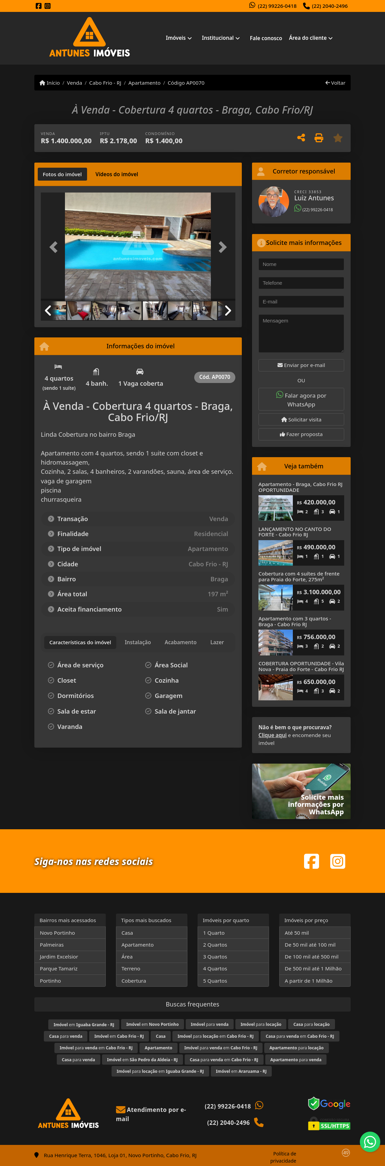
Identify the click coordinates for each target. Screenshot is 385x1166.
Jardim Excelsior (59, 956)
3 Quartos (215, 956)
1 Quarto (213, 932)
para (210, 1024)
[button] (55, 247)
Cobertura (133, 980)
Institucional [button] (218, 37)
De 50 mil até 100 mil (310, 944)
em (84, 1025)
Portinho (50, 980)
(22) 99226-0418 (277, 5)
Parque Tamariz (59, 968)
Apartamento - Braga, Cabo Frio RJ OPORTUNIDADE (300, 487)
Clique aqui (272, 735)
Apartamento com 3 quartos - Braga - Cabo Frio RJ (294, 621)
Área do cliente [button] (308, 37)
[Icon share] (38, 6)
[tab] (62, 174)
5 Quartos (215, 980)
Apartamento (144, 82)
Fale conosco (266, 38)
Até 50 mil (297, 932)
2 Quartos (215, 944)
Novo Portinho (57, 932)
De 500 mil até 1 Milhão (313, 968)
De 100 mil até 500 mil (311, 956)
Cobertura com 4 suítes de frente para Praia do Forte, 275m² (299, 576)
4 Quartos (215, 968)
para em (216, 1036)
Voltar (335, 82)
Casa (127, 932)
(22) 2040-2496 (330, 5)
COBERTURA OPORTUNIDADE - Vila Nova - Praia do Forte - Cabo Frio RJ (301, 666)
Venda (74, 82)
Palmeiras (52, 944)
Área (127, 956)
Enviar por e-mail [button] (301, 365)
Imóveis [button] (176, 37)
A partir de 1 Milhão (309, 980)
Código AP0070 (186, 82)
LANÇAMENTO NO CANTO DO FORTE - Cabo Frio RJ (294, 532)
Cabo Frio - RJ (105, 82)
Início (49, 82)
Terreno (130, 968)
